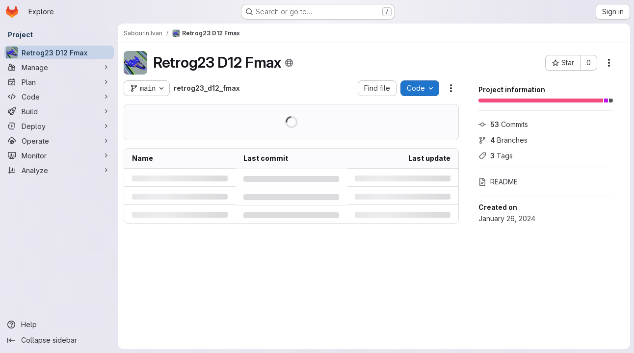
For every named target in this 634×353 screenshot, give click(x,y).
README (498, 181)
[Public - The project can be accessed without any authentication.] (289, 63)
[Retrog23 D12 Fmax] (59, 52)
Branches (503, 140)
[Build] (59, 111)
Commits (503, 124)
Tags (495, 155)
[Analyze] (59, 170)
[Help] (59, 324)
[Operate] (59, 141)
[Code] (59, 96)
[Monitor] (59, 155)
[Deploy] (59, 126)
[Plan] (59, 82)
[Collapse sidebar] (59, 340)
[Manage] (59, 67)
